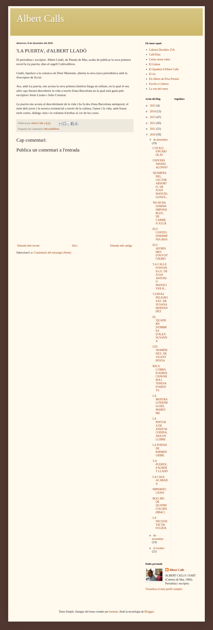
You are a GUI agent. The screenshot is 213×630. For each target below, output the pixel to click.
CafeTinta (154, 54)
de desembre (160, 139)
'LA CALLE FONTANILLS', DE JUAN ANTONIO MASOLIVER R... (160, 276)
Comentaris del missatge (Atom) (52, 252)
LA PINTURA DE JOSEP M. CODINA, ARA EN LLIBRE (160, 429)
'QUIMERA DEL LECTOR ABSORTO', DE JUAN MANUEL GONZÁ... (160, 185)
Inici (74, 245)
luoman (113, 611)
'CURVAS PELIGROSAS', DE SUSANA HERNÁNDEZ (160, 303)
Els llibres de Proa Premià (164, 78)
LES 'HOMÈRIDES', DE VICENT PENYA (160, 353)
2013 (153, 117)
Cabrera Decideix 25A (162, 49)
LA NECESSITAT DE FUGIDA (160, 523)
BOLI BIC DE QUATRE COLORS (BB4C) (160, 505)
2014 (153, 111)
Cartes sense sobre (159, 59)
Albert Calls (40, 18)
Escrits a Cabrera (159, 83)
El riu (152, 74)
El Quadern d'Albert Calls (164, 69)
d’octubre (158, 548)
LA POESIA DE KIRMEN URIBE (160, 450)
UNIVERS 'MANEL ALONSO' (160, 164)
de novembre (157, 537)
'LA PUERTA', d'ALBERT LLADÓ (160, 466)
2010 (153, 134)
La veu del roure (158, 88)
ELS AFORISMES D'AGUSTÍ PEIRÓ (160, 251)
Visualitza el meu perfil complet (163, 589)
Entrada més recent (28, 245)
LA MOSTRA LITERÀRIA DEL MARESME (160, 404)
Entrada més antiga (121, 245)
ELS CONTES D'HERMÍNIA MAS (160, 234)
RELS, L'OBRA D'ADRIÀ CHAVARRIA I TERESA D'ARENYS (160, 378)
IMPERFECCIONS (160, 491)
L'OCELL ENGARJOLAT (160, 152)
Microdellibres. (52, 128)
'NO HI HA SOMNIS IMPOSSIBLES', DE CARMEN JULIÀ (160, 213)
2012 (153, 123)
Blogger (149, 611)
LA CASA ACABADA (160, 480)
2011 (153, 128)
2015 (153, 105)
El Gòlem (154, 64)
